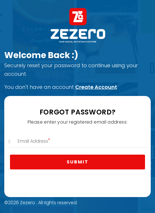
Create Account (96, 87)
